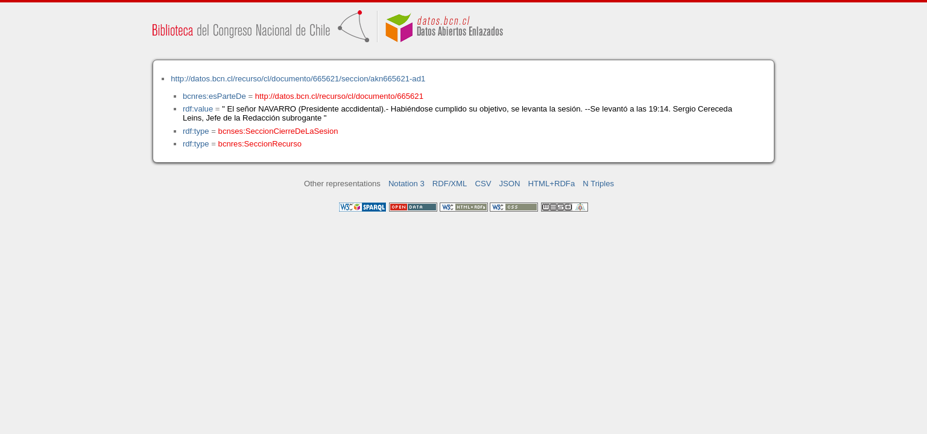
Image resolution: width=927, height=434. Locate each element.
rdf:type (196, 131)
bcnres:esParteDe (214, 96)
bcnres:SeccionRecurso (260, 143)
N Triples (598, 183)
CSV (483, 183)
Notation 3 (406, 183)
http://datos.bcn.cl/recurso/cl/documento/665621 (339, 96)
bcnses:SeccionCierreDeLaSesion (278, 131)
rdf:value (198, 108)
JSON (509, 183)
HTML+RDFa (551, 183)
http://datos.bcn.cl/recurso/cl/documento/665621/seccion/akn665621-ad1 (298, 78)
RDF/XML (449, 183)
